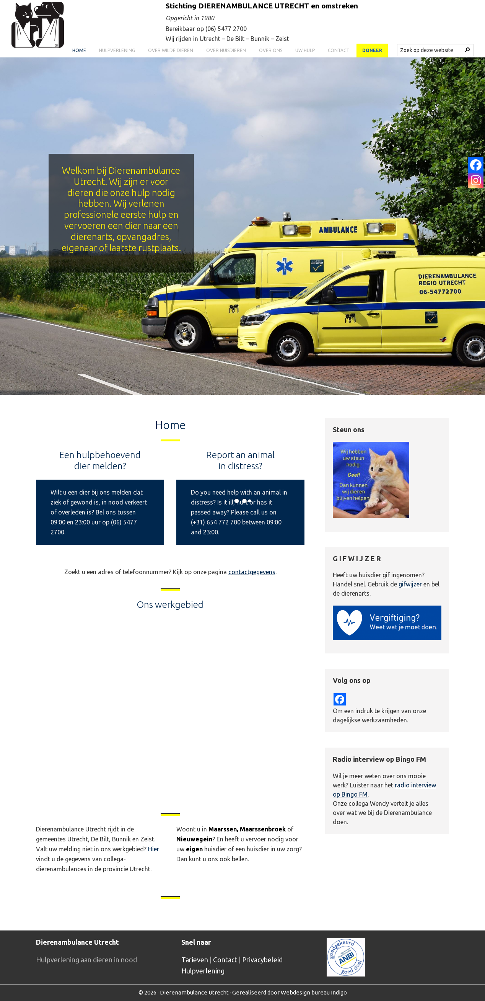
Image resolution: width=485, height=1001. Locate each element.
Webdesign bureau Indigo (314, 992)
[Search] (467, 50)
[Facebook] (475, 165)
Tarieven (194, 959)
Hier (153, 849)
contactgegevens (251, 571)
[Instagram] (475, 180)
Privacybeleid (262, 959)
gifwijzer (410, 584)
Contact (225, 959)
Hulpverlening (203, 971)
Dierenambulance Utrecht (194, 992)
